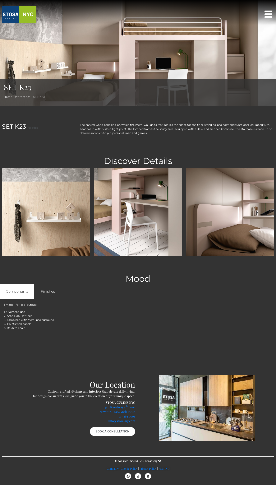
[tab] (17, 291)
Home (8, 97)
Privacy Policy (148, 468)
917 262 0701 (127, 416)
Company (113, 468)
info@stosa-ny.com (121, 421)
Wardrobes (22, 97)
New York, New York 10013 (117, 412)
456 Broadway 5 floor (120, 407)
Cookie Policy (129, 468)
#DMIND (164, 468)
